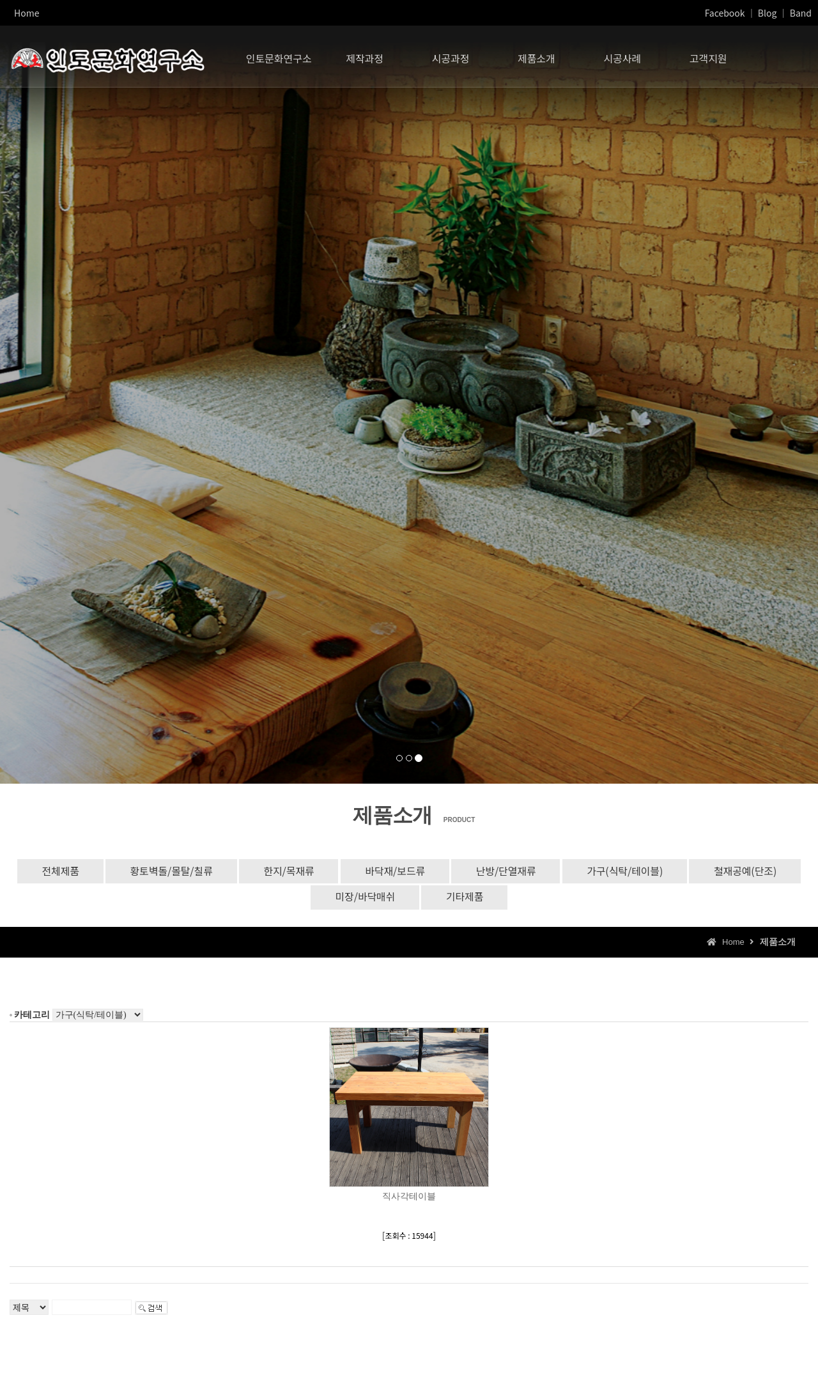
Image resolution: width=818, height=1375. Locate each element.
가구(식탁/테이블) (630, 871)
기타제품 (465, 898)
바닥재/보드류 (394, 871)
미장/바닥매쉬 (364, 898)
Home (26, 12)
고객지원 (708, 54)
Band (801, 12)
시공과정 (451, 54)
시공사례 (622, 54)
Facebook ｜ (730, 12)
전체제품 (52, 871)
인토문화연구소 (279, 54)
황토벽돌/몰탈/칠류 (165, 871)
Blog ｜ (773, 12)
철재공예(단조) (753, 871)
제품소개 (536, 54)
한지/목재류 (285, 871)
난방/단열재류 (508, 871)
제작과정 (364, 54)
